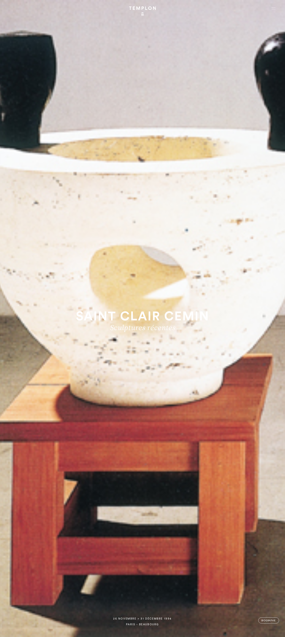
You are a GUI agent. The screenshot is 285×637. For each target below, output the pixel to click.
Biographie (268, 620)
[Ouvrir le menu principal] (273, 8)
